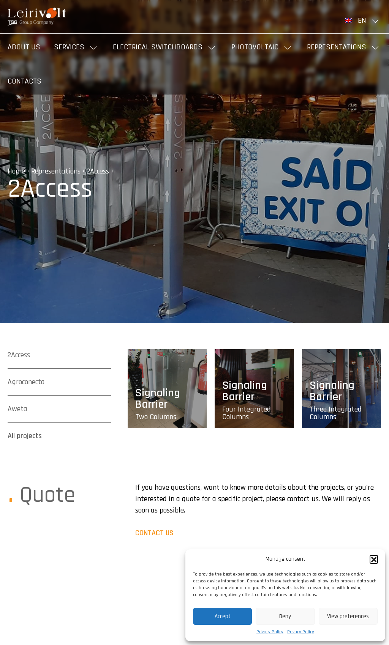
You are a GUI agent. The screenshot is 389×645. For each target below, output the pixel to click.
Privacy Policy (269, 632)
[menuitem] (363, 20)
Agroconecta (26, 382)
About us (24, 47)
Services (69, 47)
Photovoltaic (254, 47)
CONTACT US (154, 533)
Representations (336, 47)
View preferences (348, 616)
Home (16, 171)
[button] (374, 559)
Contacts (24, 81)
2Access (98, 171)
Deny (285, 616)
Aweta (17, 409)
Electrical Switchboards (157, 47)
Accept (223, 616)
